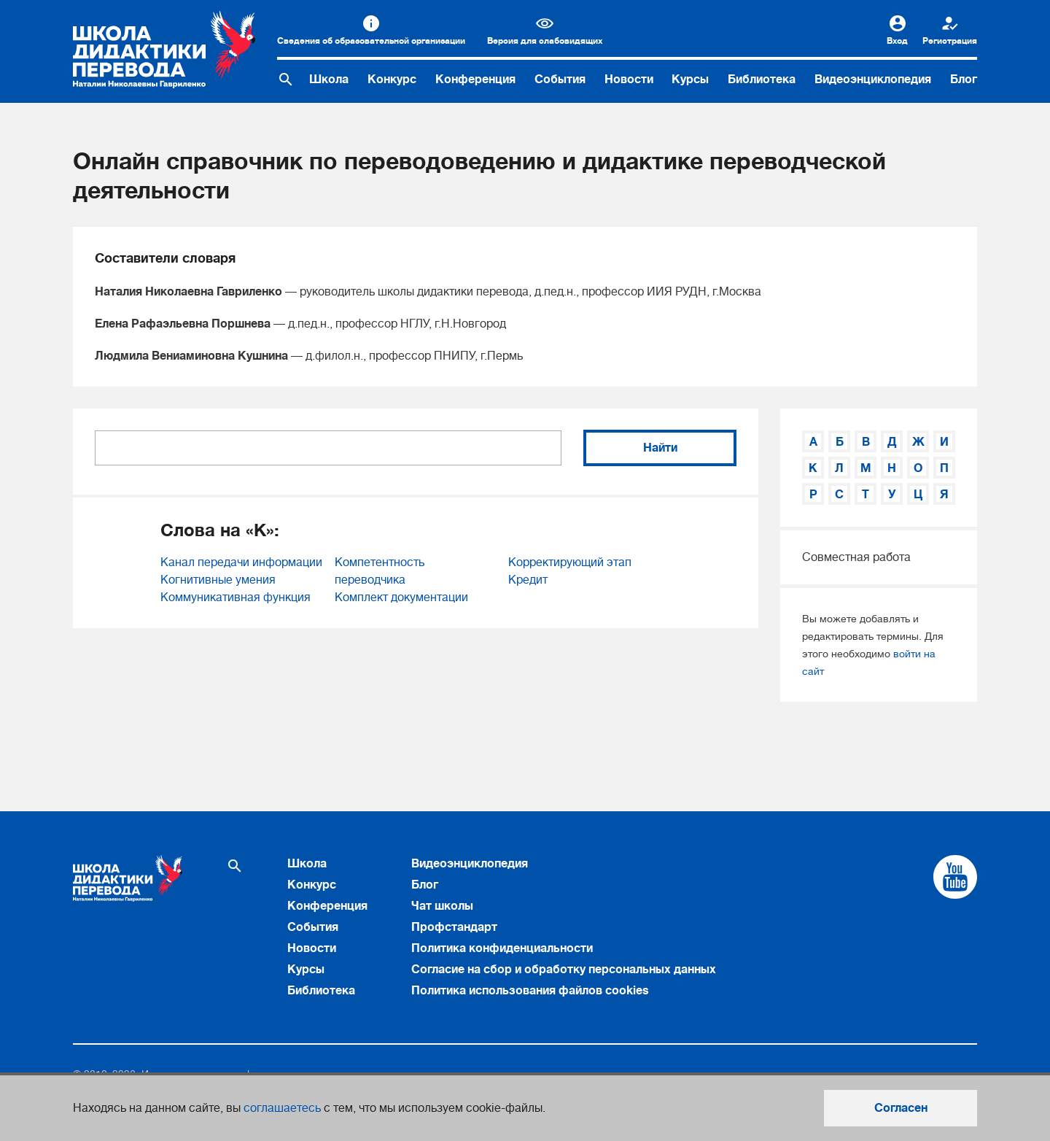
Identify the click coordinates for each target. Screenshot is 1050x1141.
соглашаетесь (282, 1108)
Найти (660, 448)
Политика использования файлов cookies (530, 990)
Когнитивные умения (218, 580)
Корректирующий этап (569, 562)
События (560, 79)
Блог (963, 79)
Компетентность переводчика (379, 571)
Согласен (901, 1108)
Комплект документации (401, 597)
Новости (628, 79)
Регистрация (949, 41)
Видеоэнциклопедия (872, 79)
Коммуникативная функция (235, 597)
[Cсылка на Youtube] (955, 877)
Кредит (528, 580)
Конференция (475, 79)
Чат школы (442, 906)
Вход (897, 41)
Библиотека (762, 79)
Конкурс (392, 79)
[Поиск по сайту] (286, 79)
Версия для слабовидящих (544, 41)
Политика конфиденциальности (502, 948)
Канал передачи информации (241, 562)
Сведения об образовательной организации (371, 41)
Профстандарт (454, 927)
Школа (329, 79)
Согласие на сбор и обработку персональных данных (563, 969)
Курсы (690, 79)
